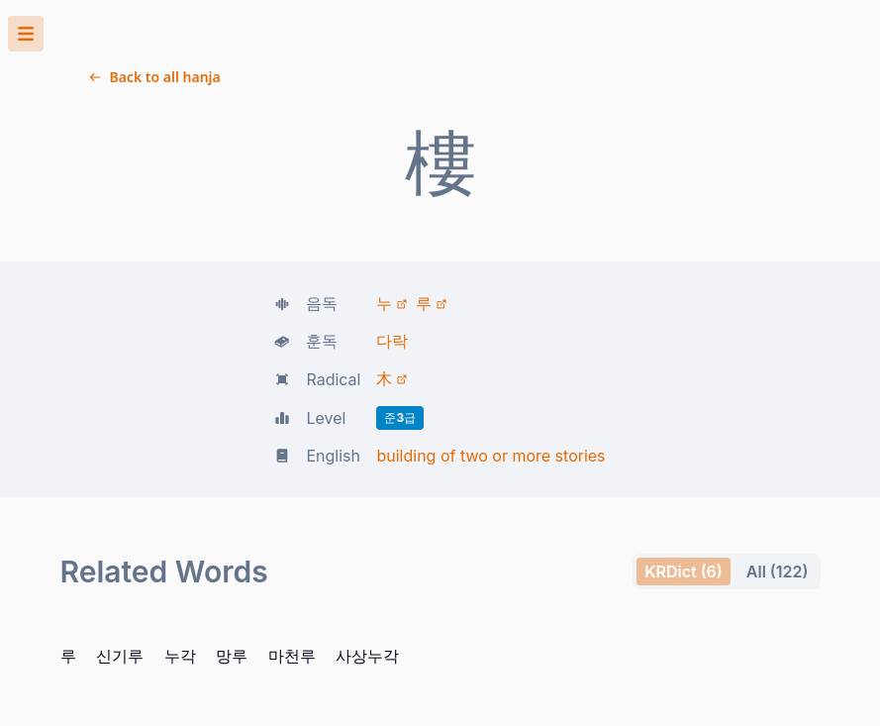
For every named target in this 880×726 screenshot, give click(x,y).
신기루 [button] (43, 483)
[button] (440, 60)
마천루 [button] (166, 483)
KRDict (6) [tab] (35, 447)
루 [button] (8, 483)
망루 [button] (123, 483)
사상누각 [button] (225, 483)
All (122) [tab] (29, 465)
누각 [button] (87, 483)
